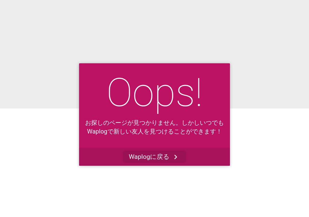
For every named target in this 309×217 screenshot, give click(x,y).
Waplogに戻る (154, 157)
